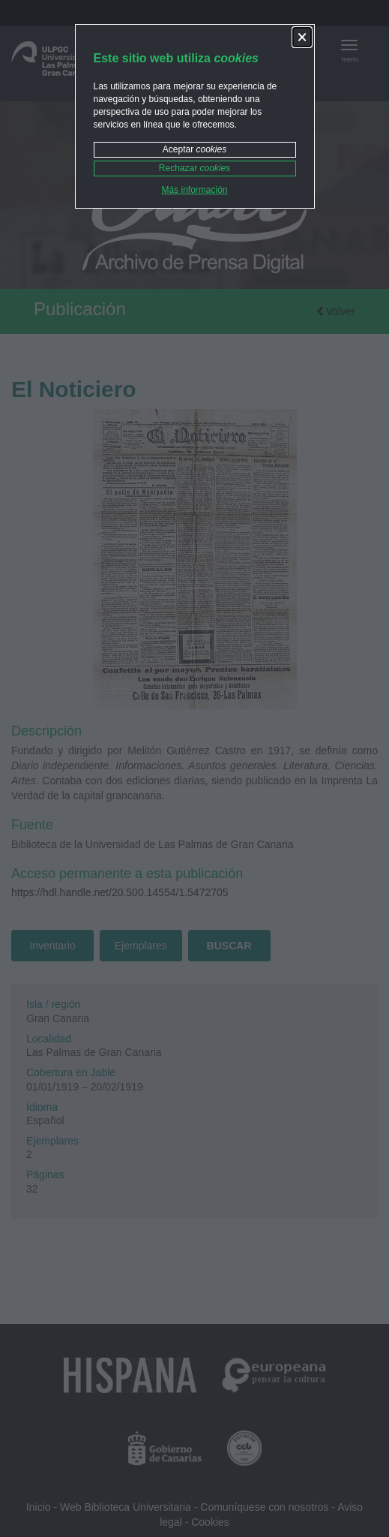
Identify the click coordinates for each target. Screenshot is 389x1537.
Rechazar (194, 168)
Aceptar (194, 149)
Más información (194, 190)
